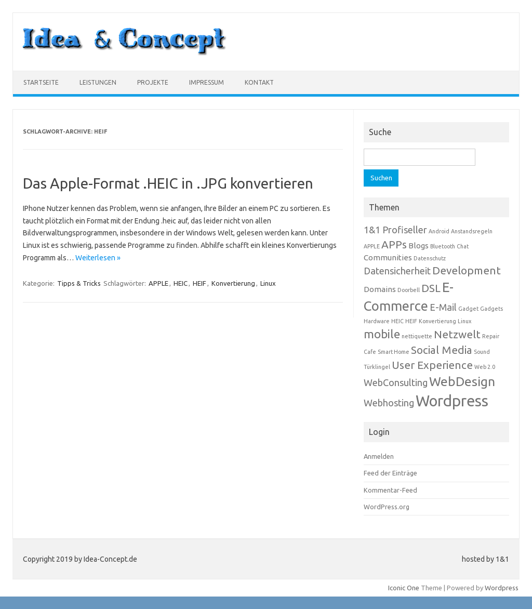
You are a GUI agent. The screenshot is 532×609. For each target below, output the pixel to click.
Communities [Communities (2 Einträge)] (388, 257)
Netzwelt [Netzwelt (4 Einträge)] (457, 334)
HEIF (199, 283)
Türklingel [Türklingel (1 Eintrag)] (377, 367)
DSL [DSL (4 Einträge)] (431, 288)
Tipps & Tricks (79, 283)
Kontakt (259, 82)
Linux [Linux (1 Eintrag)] (464, 321)
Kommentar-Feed (390, 490)
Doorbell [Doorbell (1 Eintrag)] (408, 290)
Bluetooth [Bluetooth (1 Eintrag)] (442, 246)
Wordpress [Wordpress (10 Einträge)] (452, 400)
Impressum (206, 82)
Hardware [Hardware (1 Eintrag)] (377, 321)
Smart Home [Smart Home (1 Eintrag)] (393, 352)
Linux (268, 283)
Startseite (41, 82)
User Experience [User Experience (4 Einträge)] (432, 365)
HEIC (181, 283)
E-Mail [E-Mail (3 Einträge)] (443, 307)
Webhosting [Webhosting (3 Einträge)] (389, 403)
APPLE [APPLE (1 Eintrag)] (372, 246)
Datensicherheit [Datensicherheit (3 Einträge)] (397, 271)
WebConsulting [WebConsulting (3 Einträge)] (396, 382)
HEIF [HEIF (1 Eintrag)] (411, 321)
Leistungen (97, 82)
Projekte (152, 82)
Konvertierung (233, 283)
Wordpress (501, 587)
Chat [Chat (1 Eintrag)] (463, 246)
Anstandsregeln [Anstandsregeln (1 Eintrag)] (472, 231)
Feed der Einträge (390, 472)
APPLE (158, 283)
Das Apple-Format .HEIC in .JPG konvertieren (168, 183)
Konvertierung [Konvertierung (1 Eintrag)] (437, 321)
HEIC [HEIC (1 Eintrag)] (397, 321)
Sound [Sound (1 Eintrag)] (482, 352)
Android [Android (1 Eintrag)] (439, 231)
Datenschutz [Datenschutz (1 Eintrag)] (430, 258)
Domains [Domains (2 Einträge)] (380, 289)
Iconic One (403, 587)
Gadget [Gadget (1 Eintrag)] (468, 309)
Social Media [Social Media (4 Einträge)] (441, 350)
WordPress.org (386, 506)
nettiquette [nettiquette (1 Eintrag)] (417, 336)
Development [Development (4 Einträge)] (466, 270)
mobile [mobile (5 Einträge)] (382, 333)
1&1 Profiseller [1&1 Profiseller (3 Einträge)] (395, 229)
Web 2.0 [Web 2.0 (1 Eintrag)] (484, 367)
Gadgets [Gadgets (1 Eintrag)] (491, 309)
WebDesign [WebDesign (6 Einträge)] (462, 381)
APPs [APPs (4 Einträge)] (394, 244)
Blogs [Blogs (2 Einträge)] (418, 245)
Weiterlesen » (98, 258)
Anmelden (379, 456)
